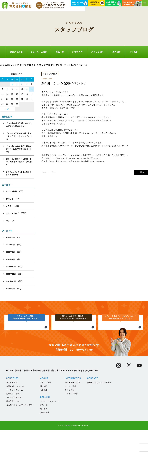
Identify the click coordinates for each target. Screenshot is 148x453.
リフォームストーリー (49, 451)
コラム (8, 206)
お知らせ (9, 199)
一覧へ (141, 172)
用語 (8, 221)
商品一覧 (60, 52)
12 (32, 89)
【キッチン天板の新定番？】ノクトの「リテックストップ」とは (18, 136)
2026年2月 (10, 252)
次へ (54, 172)
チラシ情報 (69, 439)
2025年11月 (11, 274)
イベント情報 (11, 191)
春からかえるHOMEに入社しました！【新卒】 (19, 173)
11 (27, 89)
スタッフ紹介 (97, 52)
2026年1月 (10, 259)
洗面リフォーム (12, 450)
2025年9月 (10, 289)
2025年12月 (11, 267)
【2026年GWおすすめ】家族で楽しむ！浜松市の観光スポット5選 (19, 149)
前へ (44, 172)
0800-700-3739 (97, 161)
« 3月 (7, 109)
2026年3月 (10, 245)
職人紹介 (116, 52)
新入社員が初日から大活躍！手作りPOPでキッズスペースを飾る (19, 162)
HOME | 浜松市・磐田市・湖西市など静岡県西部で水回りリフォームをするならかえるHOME (52, 420)
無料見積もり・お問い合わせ (99, 432)
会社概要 (133, 52)
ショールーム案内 (39, 52)
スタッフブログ (12, 213)
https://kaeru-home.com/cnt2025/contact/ (80, 158)
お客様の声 (77, 52)
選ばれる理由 (16, 52)
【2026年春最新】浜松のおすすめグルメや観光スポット (19, 124)
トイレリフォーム (13, 447)
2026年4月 (10, 237)
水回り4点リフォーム (15, 435)
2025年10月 (11, 281)
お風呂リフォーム (13, 443)
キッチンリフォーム (14, 439)
